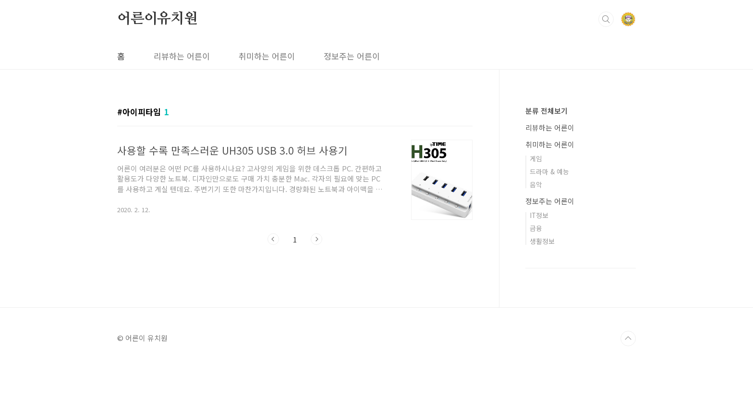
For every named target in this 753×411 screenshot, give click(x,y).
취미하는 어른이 (267, 56)
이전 (273, 239)
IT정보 (539, 215)
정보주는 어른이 (352, 56)
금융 (536, 228)
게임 (536, 158)
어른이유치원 (157, 19)
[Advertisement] (376, 329)
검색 (606, 19)
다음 (316, 239)
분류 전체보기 (546, 111)
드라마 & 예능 (549, 171)
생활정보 (542, 241)
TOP (628, 386)
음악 (536, 184)
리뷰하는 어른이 (182, 56)
